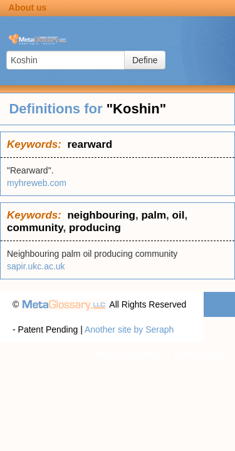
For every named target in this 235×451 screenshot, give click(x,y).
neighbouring (101, 215)
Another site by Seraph (129, 329)
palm (153, 215)
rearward (89, 144)
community (35, 228)
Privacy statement (130, 355)
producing (95, 228)
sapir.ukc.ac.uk (36, 266)
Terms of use (197, 355)
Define (144, 60)
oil (178, 215)
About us (28, 8)
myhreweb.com (36, 183)
